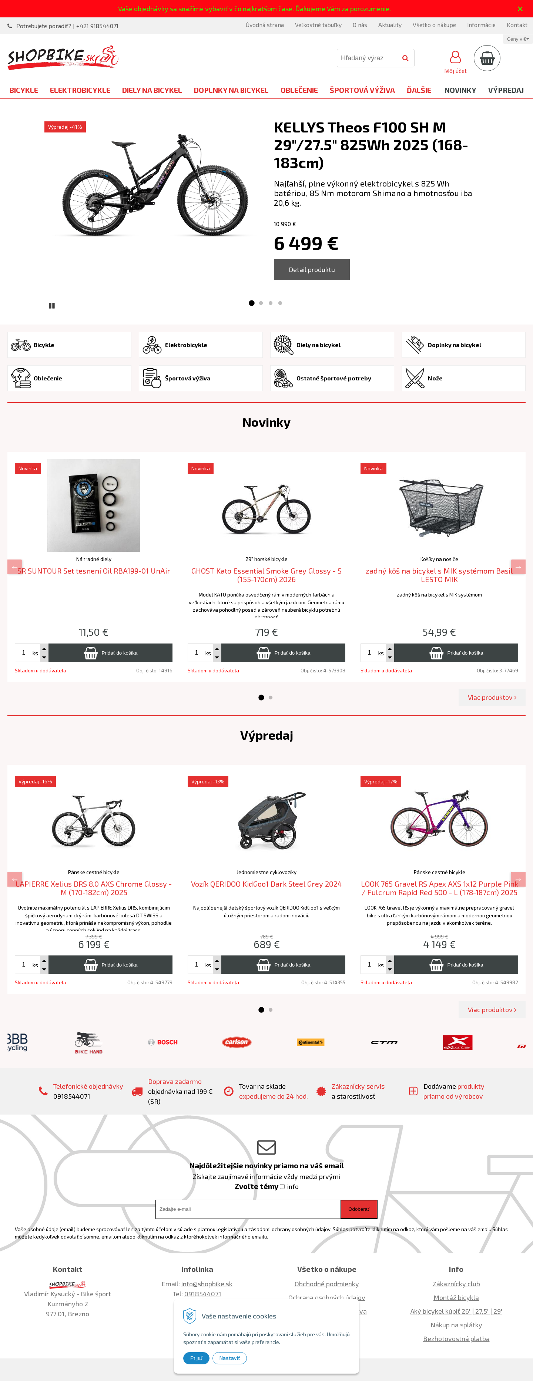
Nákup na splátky (456, 1325)
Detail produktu (312, 269)
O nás (360, 24)
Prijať (196, 1358)
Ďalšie (419, 89)
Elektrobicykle (80, 89)
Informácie (481, 24)
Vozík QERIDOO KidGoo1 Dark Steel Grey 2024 (266, 883)
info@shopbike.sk (206, 1284)
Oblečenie (299, 89)
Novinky (460, 89)
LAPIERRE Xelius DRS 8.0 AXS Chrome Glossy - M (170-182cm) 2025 (94, 888)
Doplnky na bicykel (231, 89)
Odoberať (358, 1209)
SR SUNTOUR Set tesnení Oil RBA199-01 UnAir (93, 570)
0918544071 (202, 1294)
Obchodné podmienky (327, 1284)
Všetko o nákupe (434, 24)
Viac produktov (492, 697)
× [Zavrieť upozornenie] (520, 9)
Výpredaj (506, 89)
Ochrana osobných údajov (326, 1297)
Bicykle (24, 89)
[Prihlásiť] (455, 61)
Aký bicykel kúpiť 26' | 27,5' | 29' (456, 1311)
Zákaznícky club (456, 1284)
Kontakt (517, 24)
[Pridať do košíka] (110, 653)
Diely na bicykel (152, 89)
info (293, 1186)
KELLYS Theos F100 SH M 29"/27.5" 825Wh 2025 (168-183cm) (371, 144)
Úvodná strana (264, 24)
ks (35, 652)
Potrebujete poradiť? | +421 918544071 (67, 25)
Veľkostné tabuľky (318, 24)
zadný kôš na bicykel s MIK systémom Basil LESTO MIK (439, 575)
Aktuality (390, 24)
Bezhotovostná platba (456, 1338)
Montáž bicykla (456, 1297)
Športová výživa (362, 89)
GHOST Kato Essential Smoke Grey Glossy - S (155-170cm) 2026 (266, 575)
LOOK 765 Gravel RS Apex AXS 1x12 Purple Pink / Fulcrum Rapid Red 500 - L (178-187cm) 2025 (439, 888)
